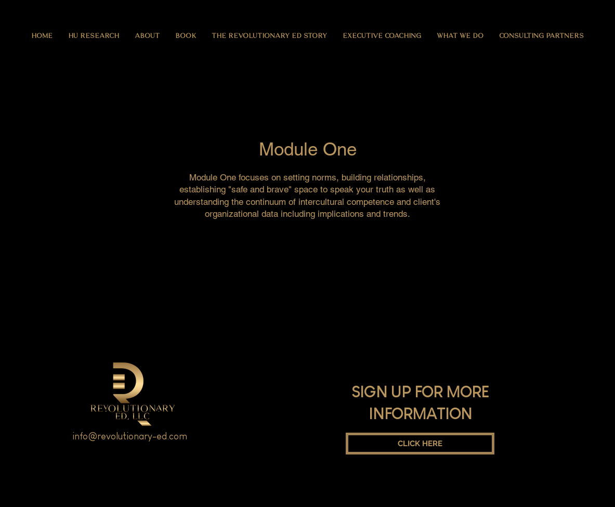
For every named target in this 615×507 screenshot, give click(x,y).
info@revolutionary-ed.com (129, 436)
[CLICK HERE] (420, 443)
